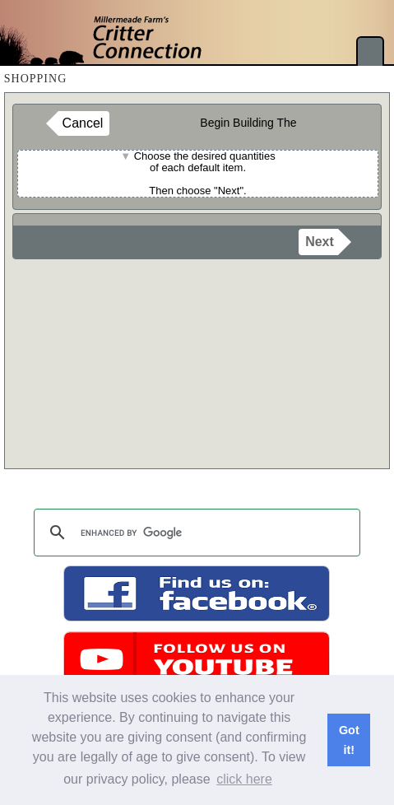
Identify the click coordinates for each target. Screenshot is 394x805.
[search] (195, 532)
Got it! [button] (349, 740)
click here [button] (244, 779)
